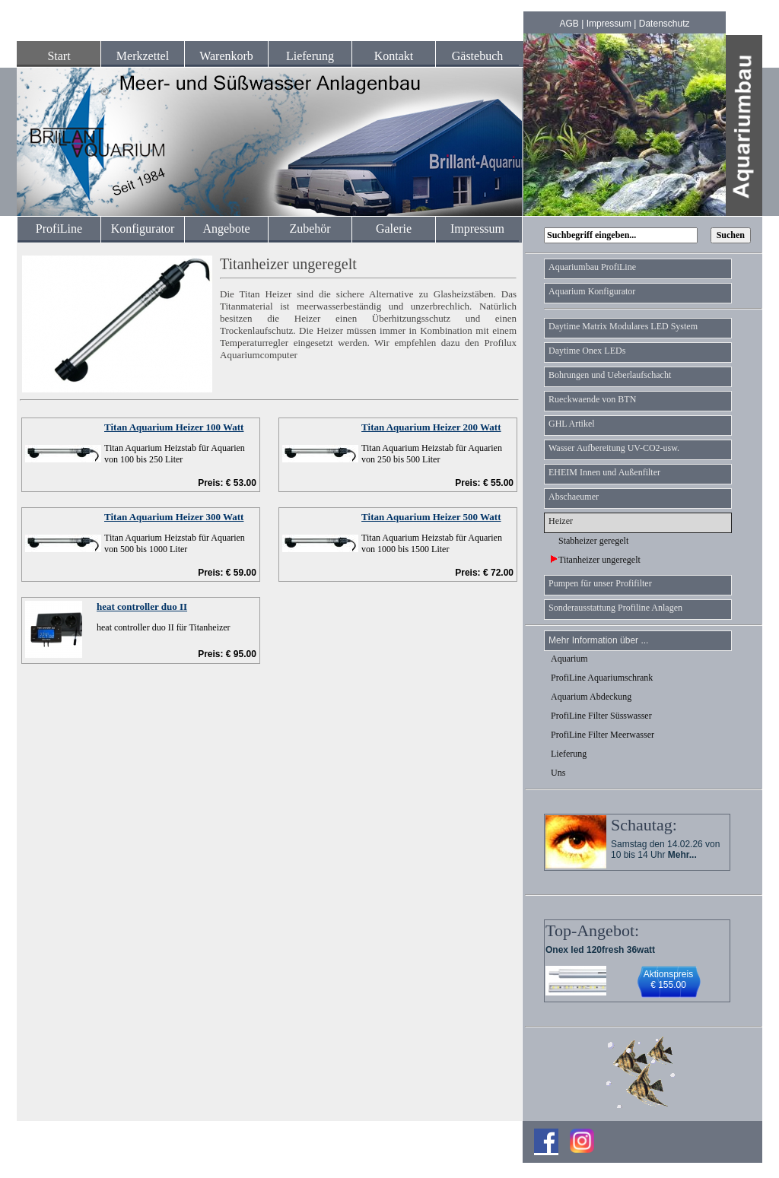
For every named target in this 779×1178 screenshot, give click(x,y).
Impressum (609, 23)
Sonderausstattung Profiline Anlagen (615, 607)
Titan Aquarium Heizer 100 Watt (173, 427)
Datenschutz (664, 23)
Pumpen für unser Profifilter (600, 583)
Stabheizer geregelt (589, 540)
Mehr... (682, 854)
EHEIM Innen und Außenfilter (604, 472)
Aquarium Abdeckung (591, 696)
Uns (558, 772)
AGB (569, 23)
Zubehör (309, 228)
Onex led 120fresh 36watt (600, 950)
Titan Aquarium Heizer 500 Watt (431, 516)
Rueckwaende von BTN (592, 399)
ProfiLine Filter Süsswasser (601, 715)
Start (58, 55)
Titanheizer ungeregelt (596, 559)
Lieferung (310, 55)
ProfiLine (59, 228)
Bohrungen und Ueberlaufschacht (609, 375)
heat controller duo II (142, 606)
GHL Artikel (571, 423)
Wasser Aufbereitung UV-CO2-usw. (613, 448)
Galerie (394, 228)
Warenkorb (226, 55)
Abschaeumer (573, 496)
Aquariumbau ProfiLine (592, 267)
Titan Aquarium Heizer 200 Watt (431, 427)
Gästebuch (478, 55)
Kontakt (394, 55)
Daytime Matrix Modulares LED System (623, 326)
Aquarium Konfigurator (591, 291)
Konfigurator (143, 228)
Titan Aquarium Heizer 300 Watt (173, 516)
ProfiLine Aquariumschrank (602, 677)
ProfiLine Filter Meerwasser (602, 734)
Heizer (560, 521)
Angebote (226, 228)
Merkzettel (142, 55)
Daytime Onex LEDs (586, 350)
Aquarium (569, 658)
